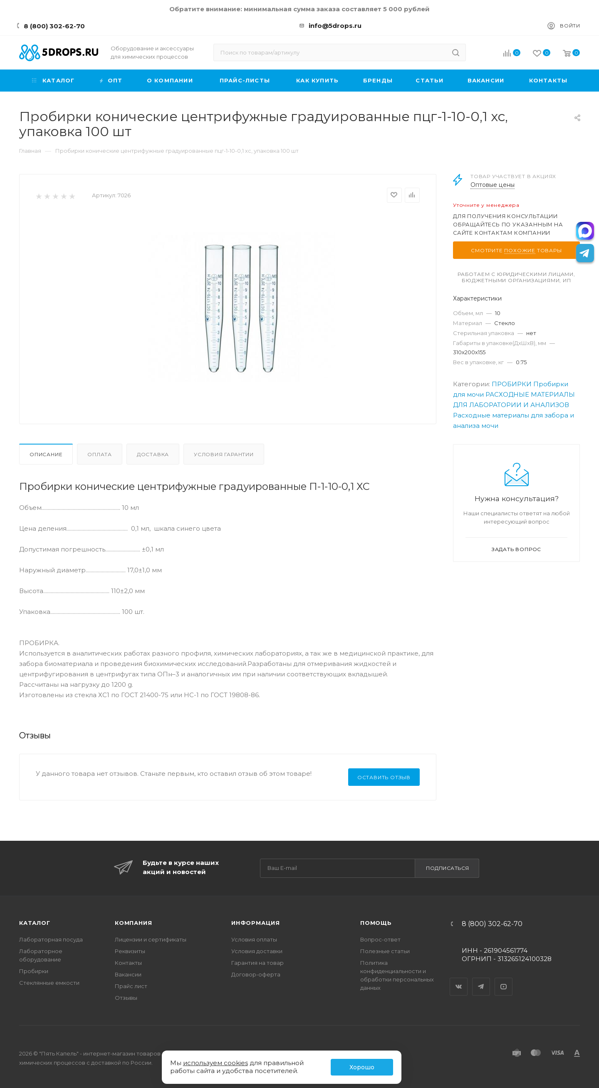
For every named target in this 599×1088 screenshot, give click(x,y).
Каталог (34, 922)
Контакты (128, 962)
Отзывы (126, 997)
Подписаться (447, 868)
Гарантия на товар (257, 962)
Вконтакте (459, 979)
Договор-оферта (255, 974)
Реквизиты (130, 951)
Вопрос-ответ (380, 939)
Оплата (99, 454)
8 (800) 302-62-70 (54, 26)
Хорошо (361, 1067)
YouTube (503, 979)
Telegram (481, 979)
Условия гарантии (224, 454)
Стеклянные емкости (49, 982)
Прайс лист (131, 986)
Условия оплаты (254, 939)
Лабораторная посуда (51, 939)
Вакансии (128, 974)
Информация (255, 922)
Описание (46, 454)
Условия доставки (256, 951)
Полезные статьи (385, 951)
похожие (519, 250)
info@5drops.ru (335, 26)
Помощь (376, 922)
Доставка (153, 454)
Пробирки (33, 971)
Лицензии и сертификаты (150, 939)
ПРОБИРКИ (512, 384)
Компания (133, 922)
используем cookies (215, 1063)
